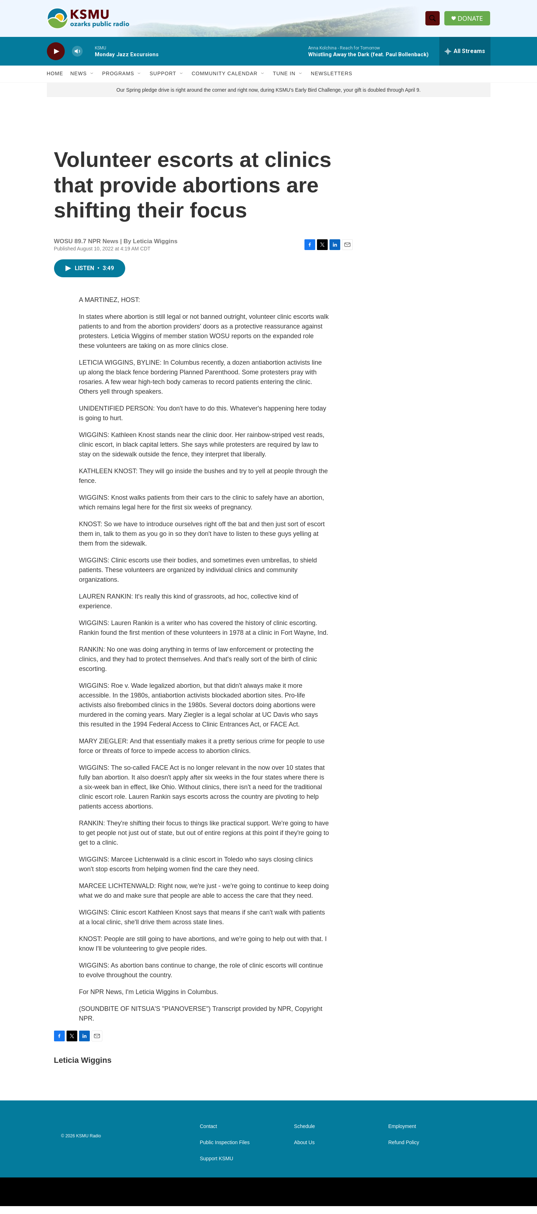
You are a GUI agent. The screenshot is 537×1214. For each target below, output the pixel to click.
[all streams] (464, 52)
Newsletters (331, 74)
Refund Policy (403, 1150)
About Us (304, 1150)
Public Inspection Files (225, 1150)
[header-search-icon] (432, 19)
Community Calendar (225, 74)
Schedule (304, 1134)
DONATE (470, 19)
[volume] (77, 52)
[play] (56, 52)
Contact (208, 1134)
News (78, 74)
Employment (402, 1134)
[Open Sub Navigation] (92, 74)
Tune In (284, 74)
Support (163, 74)
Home (55, 74)
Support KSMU (216, 1166)
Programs (118, 74)
